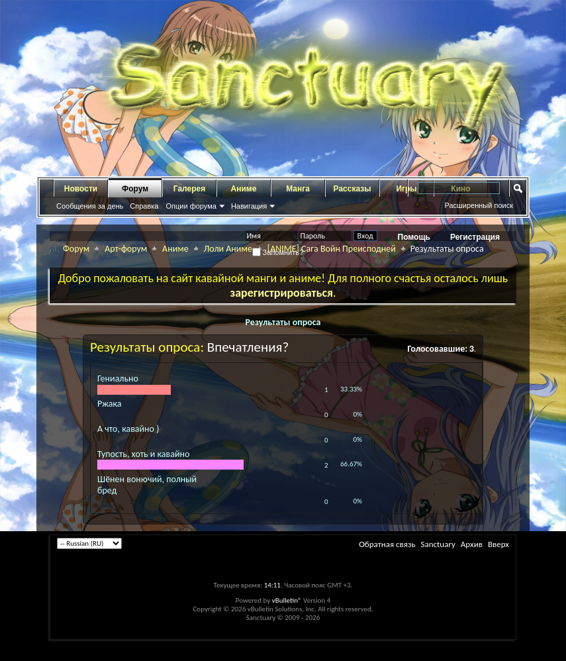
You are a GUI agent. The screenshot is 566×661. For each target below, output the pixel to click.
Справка (144, 206)
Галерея (189, 188)
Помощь (414, 237)
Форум (135, 188)
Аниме (244, 188)
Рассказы (352, 188)
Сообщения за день (89, 206)
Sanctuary (437, 544)
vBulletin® (287, 600)
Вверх (498, 544)
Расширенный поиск (478, 205)
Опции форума (190, 206)
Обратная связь (387, 544)
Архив (472, 544)
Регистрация (475, 237)
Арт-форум (126, 248)
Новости (80, 188)
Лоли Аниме (228, 248)
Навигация (249, 206)
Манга (298, 188)
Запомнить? (278, 252)
